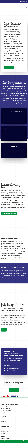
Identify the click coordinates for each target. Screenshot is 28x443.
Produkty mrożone (6, 433)
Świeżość (3, 436)
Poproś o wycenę (9, 67)
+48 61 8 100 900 (9, 370)
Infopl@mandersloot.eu (7, 412)
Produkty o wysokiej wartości (9, 213)
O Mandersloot (5, 426)
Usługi (3, 329)
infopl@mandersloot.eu (11, 368)
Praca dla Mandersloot (7, 424)
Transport (3, 421)
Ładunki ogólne (5, 431)
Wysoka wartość (5, 438)
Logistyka (3, 416)
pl (25, 1)
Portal (22, 1)
